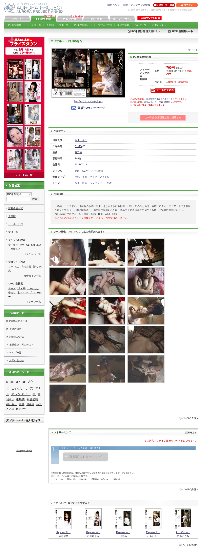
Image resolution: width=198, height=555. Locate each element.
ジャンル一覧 (33, 254)
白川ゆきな (81, 140)
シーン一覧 (35, 301)
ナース (12, 288)
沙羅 (21, 404)
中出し (12, 292)
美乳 (84, 176)
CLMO (78, 146)
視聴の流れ (123, 25)
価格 (157, 70)
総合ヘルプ (113, 4)
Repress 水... (123, 532)
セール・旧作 (15, 224)
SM (33, 244)
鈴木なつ (21, 408)
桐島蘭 (20, 399)
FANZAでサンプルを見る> (88, 101)
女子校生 (13, 244)
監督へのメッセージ (91, 108)
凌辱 (22, 244)
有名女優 (26, 266)
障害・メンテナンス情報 (136, 4)
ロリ (10, 266)
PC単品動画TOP (17, 25)
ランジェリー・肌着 (101, 183)
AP (30, 382)
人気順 (50, 25)
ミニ (17, 266)
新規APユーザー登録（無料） (157, 102)
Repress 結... (63, 532)
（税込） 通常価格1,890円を (179, 71)
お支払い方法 (104, 25)
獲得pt (158, 81)
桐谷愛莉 (32, 399)
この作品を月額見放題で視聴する (163, 117)
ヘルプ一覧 (141, 25)
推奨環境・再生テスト (21, 344)
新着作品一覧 (15, 208)
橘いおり (11, 404)
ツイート (193, 50)
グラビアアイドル (99, 176)
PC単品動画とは (83, 25)
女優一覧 (64, 25)
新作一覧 (36, 25)
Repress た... (153, 532)
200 (12, 382)
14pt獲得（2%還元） (177, 81)
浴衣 (84, 183)
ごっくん (17, 388)
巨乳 (77, 176)
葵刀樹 (78, 152)
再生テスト (167, 99)
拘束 (77, 183)
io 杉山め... (183, 532)
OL (27, 244)
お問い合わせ (159, 25)
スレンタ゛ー (21, 394)
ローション (33, 288)
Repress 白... (93, 532)
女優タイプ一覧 (32, 275)
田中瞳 (30, 404)
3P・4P (21, 288)
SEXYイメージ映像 (92, 170)
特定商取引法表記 (24, 450)
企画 (77, 170)
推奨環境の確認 (153, 99)
